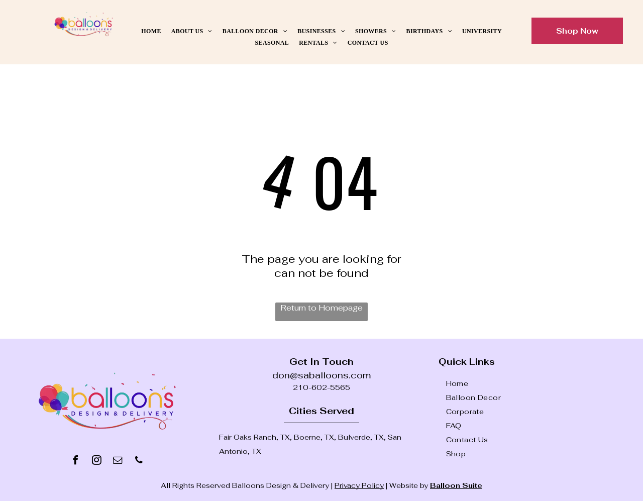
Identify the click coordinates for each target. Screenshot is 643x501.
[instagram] (96, 461)
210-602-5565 (321, 387)
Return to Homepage (321, 308)
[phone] (139, 461)
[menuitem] (151, 31)
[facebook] (75, 461)
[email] (118, 461)
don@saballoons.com (321, 375)
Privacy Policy (359, 485)
